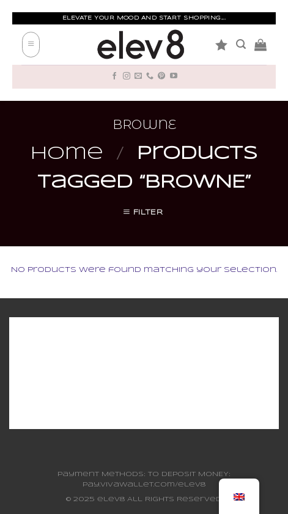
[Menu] (31, 45)
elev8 (111, 499)
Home (67, 154)
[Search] (241, 44)
